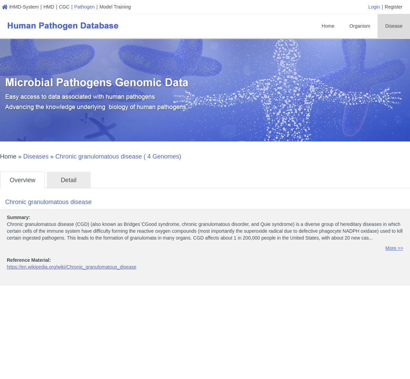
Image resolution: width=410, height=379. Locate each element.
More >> (394, 248)
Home (328, 26)
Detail (69, 180)
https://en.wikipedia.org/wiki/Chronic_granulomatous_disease (71, 267)
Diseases (36, 156)
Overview (22, 180)
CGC (64, 7)
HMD (48, 7)
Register (393, 7)
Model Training (115, 7)
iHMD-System (20, 7)
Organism (360, 26)
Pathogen (84, 7)
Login (374, 7)
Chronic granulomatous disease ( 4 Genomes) (118, 156)
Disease (393, 26)
